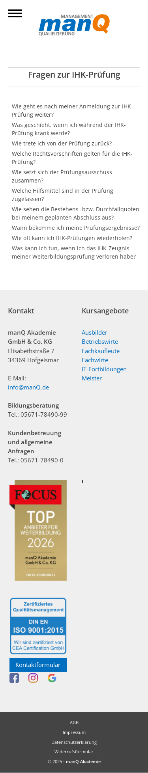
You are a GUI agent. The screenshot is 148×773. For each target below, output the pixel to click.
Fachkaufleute (101, 351)
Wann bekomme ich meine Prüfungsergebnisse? (76, 227)
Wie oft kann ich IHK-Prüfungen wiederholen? (72, 238)
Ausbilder (94, 332)
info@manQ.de (28, 387)
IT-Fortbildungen (104, 369)
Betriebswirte (100, 341)
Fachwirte (95, 360)
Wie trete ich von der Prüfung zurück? (62, 143)
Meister (92, 378)
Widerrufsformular (74, 751)
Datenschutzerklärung (74, 742)
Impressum (74, 732)
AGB (74, 722)
